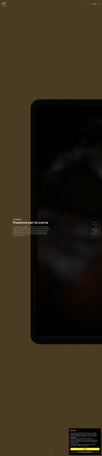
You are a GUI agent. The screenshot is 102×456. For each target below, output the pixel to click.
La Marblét (17, 219)
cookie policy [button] (73, 437)
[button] (99, 431)
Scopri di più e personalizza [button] (85, 452)
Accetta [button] (85, 449)
